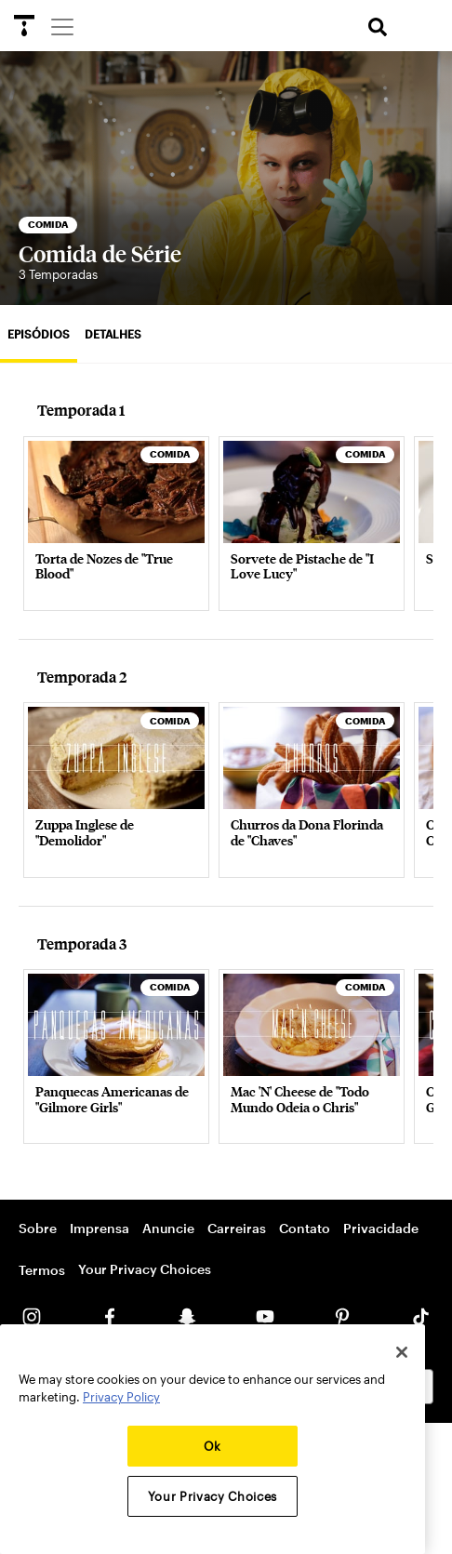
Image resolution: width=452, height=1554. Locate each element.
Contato (304, 1228)
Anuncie (168, 1228)
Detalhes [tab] (113, 333)
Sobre (38, 1228)
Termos (42, 1270)
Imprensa (99, 1228)
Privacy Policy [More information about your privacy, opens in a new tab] (121, 1396)
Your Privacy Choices (144, 1269)
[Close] (401, 1352)
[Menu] (61, 26)
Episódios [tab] (38, 333)
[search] (377, 27)
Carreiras (236, 1228)
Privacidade (381, 1228)
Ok (212, 1446)
